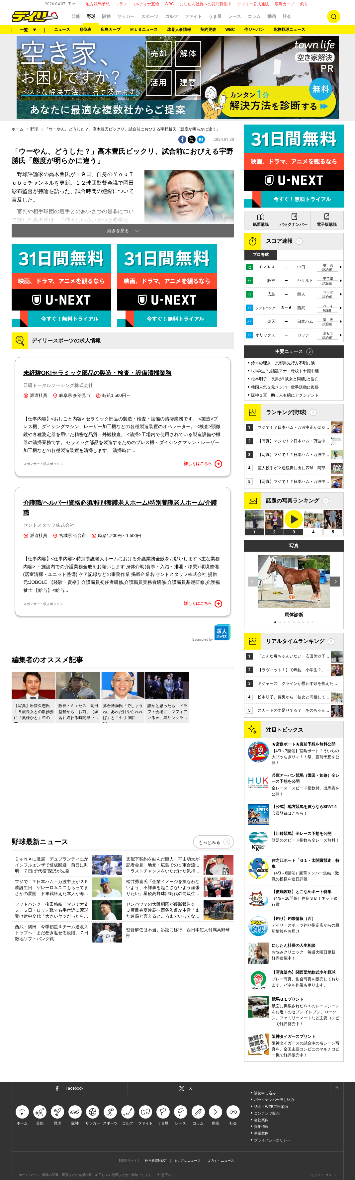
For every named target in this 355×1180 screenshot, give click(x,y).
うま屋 (215, 16)
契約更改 (208, 29)
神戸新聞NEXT (156, 1160)
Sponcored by (211, 632)
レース (234, 16)
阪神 (106, 16)
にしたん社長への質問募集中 (205, 4)
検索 (333, 16)
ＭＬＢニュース (144, 29)
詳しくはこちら (203, 464)
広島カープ (285, 4)
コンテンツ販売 (267, 1113)
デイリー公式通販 (253, 4)
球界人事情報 (179, 29)
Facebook (74, 1088)
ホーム (18, 129)
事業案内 (261, 1133)
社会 (287, 16)
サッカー (125, 16)
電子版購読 (327, 224)
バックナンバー (294, 224)
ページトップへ (336, 1088)
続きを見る (118, 230)
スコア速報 (279, 241)
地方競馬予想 (98, 4)
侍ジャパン (254, 29)
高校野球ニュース (289, 29)
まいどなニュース (187, 1160)
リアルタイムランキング (295, 641)
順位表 (85, 29)
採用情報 (261, 1127)
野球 (91, 16)
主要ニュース (289, 351)
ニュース (62, 29)
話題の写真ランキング (292, 500)
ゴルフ (171, 16)
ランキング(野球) (286, 412)
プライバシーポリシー (272, 1140)
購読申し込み (265, 1093)
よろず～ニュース (221, 1160)
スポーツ (149, 16)
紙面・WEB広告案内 (271, 1107)
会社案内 (261, 1120)
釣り (304, 4)
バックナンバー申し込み (274, 1100)
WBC (169, 4)
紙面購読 (261, 224)
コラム (254, 16)
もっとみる (209, 842)
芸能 (75, 16)
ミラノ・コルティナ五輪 (137, 4)
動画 (271, 16)
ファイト (193, 16)
